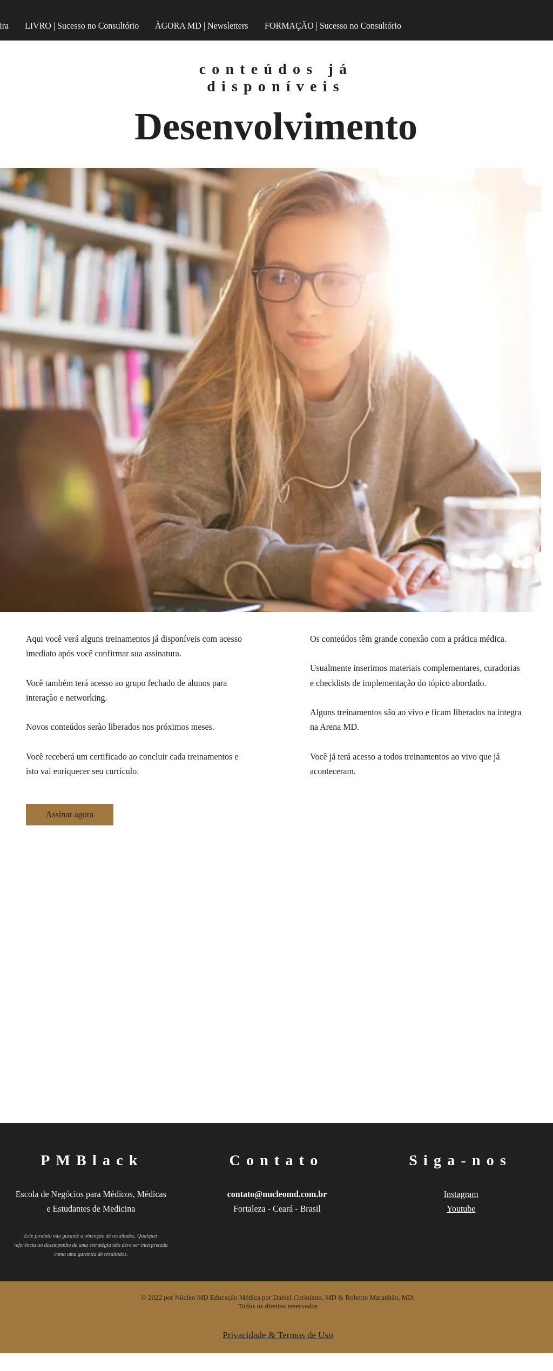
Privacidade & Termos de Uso (277, 1335)
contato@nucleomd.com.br (277, 1194)
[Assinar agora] (69, 814)
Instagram (461, 1194)
